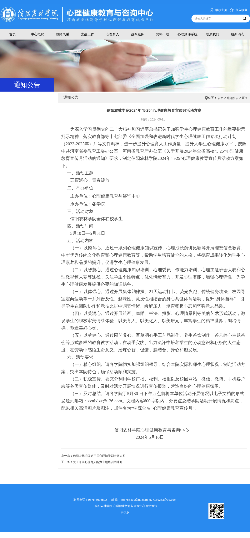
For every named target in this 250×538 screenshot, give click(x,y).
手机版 (125, 512)
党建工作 (87, 34)
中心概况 (37, 34)
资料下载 (162, 34)
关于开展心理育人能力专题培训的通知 (97, 462)
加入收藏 (238, 10)
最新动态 (237, 34)
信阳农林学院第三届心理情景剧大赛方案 (99, 455)
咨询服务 (137, 34)
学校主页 (218, 10)
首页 (12, 34)
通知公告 (233, 98)
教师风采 (62, 34)
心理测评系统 (188, 34)
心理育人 (112, 34)
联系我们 (212, 34)
